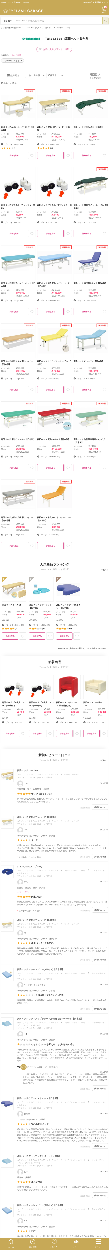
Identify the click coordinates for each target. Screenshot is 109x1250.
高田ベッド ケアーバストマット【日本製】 (38, 1098)
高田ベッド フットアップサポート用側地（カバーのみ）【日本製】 (50, 1018)
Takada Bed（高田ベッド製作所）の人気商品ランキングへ (81, 648)
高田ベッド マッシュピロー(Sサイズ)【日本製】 (40, 969)
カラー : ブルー (24, 892)
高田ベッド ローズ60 (27, 770)
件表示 (55, 75)
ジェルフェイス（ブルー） (30, 866)
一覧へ (103, 569)
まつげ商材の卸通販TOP (11, 27)
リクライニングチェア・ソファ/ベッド (42, 774)
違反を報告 (85, 807)
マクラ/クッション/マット (75, 870)
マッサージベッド (71, 821)
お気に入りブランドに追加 (54, 49)
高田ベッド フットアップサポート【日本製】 (39, 1156)
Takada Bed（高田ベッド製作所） (38, 27)
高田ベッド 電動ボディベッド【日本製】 (37, 817)
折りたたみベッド (71, 774)
